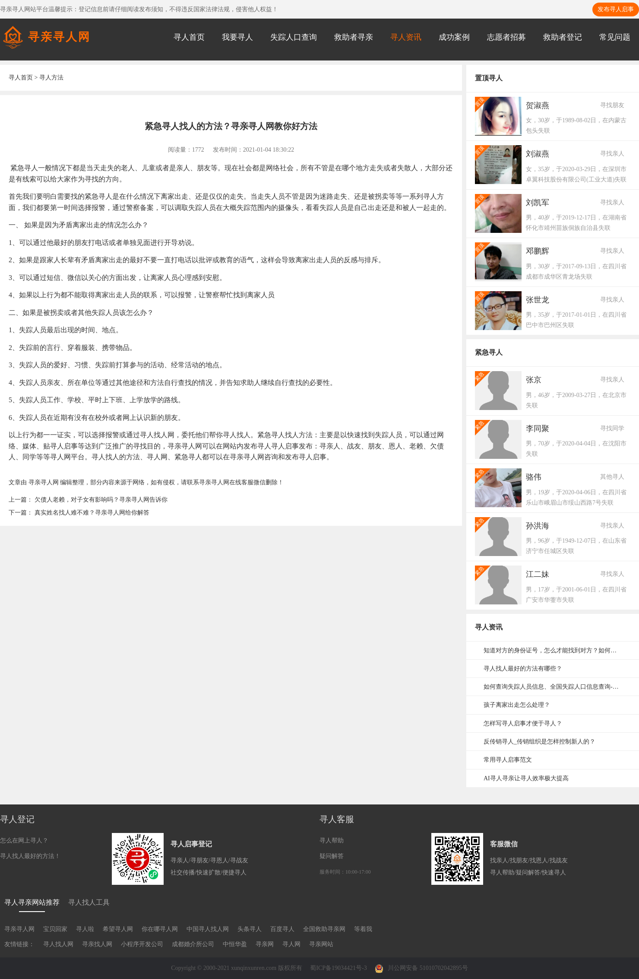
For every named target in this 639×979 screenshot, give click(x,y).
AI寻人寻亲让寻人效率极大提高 (526, 778)
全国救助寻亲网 (324, 929)
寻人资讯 (405, 37)
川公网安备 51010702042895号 (421, 968)
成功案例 (454, 37)
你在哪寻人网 (160, 929)
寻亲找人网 (97, 944)
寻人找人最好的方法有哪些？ (523, 668)
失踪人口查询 (293, 37)
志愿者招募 (506, 37)
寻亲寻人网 (43, 482)
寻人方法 (51, 77)
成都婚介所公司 (193, 944)
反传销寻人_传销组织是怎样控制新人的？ (539, 741)
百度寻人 (282, 929)
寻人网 (291, 944)
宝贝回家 (55, 929)
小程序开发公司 (142, 944)
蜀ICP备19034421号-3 (338, 968)
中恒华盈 (235, 944)
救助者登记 (562, 37)
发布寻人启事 (616, 9)
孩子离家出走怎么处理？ (517, 705)
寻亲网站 (321, 944)
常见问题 (614, 37)
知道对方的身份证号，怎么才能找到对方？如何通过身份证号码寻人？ (557, 650)
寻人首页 (189, 37)
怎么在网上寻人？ (24, 840)
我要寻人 (237, 37)
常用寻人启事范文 (508, 759)
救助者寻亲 (353, 37)
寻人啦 (85, 929)
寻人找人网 (58, 944)
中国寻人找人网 (208, 929)
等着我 (363, 929)
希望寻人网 (118, 929)
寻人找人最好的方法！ (30, 856)
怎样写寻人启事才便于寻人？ (523, 723)
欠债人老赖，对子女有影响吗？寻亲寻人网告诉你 (101, 499)
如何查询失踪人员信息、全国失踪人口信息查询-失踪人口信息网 (557, 686)
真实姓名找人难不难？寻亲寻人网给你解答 (92, 512)
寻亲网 (265, 944)
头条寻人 (249, 929)
